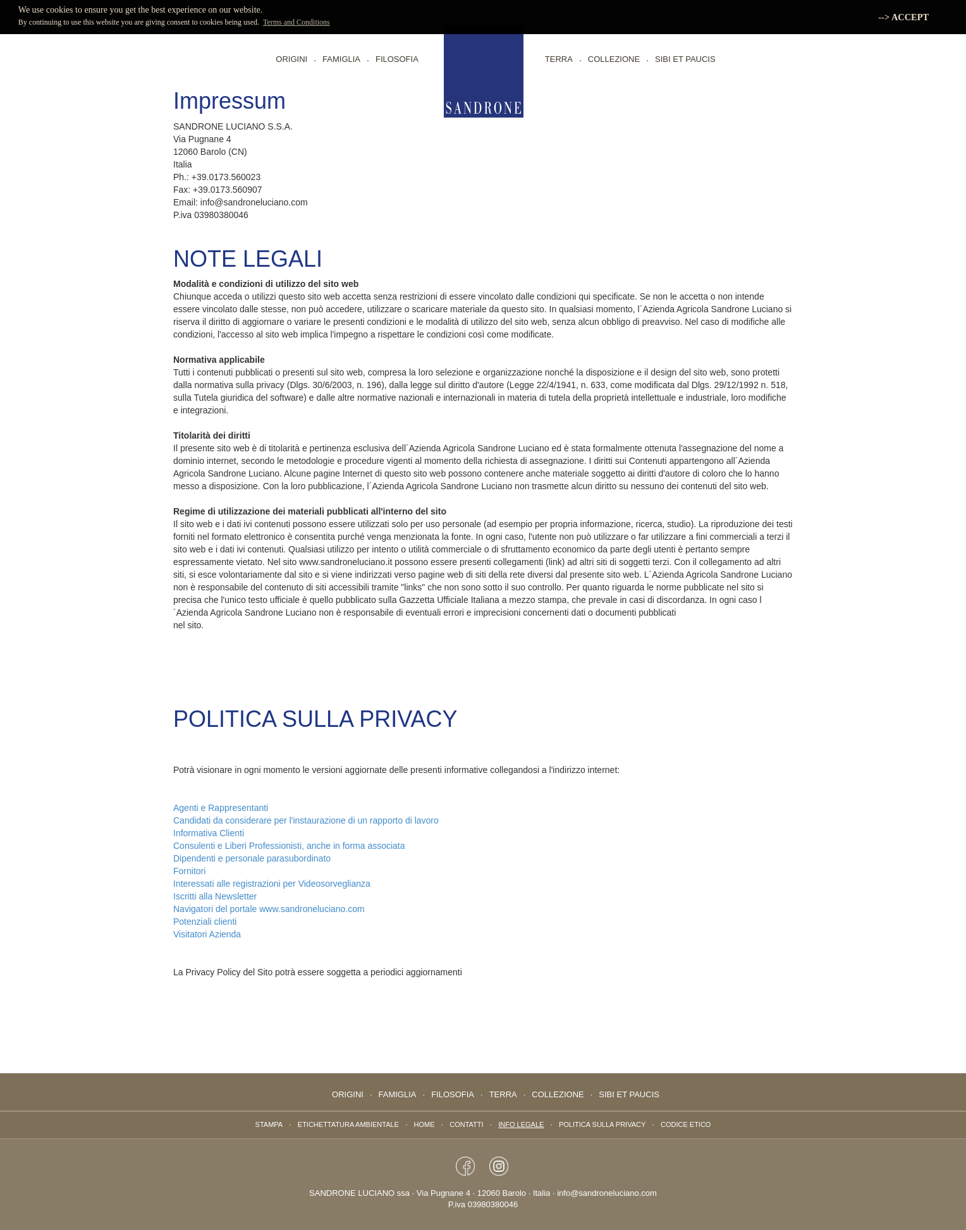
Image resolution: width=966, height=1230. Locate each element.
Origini (291, 59)
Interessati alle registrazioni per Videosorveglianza (271, 884)
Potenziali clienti (204, 921)
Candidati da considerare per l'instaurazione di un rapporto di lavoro (306, 820)
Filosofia (397, 59)
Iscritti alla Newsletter (215, 896)
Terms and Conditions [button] (296, 22)
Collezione (614, 59)
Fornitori (189, 871)
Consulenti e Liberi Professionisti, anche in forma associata (289, 846)
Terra (559, 59)
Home (424, 1124)
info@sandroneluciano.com (607, 1193)
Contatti (466, 1124)
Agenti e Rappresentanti (220, 808)
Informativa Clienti (208, 833)
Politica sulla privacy (602, 1124)
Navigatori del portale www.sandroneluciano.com (269, 909)
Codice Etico (686, 1124)
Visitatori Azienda (207, 934)
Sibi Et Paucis (685, 59)
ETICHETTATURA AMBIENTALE (348, 1124)
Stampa (269, 1124)
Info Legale (521, 1124)
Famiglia (341, 59)
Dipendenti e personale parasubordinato (252, 858)
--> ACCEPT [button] (903, 17)
